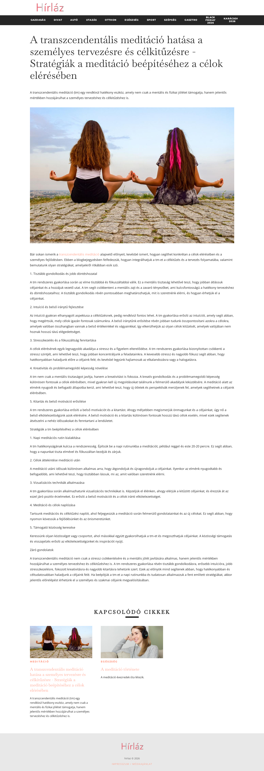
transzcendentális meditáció (79, 254)
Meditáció (39, 661)
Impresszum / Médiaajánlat (132, 764)
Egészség (109, 661)
